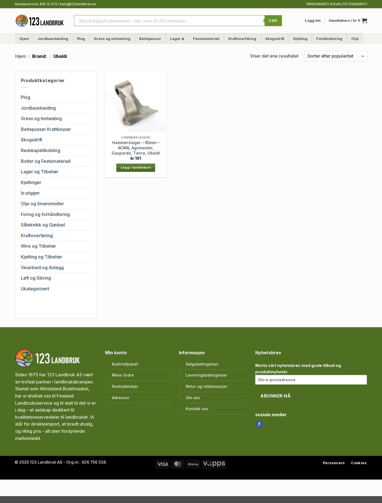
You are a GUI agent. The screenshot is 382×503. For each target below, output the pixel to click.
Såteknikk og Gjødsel (43, 225)
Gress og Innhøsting (41, 118)
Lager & (177, 39)
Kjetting (300, 39)
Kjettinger (31, 182)
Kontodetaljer (125, 386)
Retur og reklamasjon (206, 386)
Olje (355, 39)
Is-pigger (30, 193)
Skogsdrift (274, 39)
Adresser (121, 397)
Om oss (193, 397)
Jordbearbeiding (53, 39)
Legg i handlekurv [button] (135, 167)
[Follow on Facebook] (259, 424)
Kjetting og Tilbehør (41, 256)
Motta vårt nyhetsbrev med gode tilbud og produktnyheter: (311, 374)
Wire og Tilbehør (38, 246)
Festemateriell (206, 39)
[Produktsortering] (335, 56)
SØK (273, 20)
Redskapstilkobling (40, 150)
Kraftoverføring (242, 39)
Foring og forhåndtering (45, 214)
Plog (81, 39)
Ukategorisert (35, 288)
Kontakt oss (197, 408)
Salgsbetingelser (202, 364)
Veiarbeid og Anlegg (42, 267)
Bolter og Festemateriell (46, 161)
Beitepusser (150, 39)
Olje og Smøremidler (42, 203)
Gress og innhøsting (112, 39)
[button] (313, 21)
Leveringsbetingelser (206, 375)
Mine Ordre (123, 375)
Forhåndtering (329, 39)
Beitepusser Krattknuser (46, 129)
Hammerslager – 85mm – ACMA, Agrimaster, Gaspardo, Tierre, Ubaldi (136, 147)
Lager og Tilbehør (39, 171)
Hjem (24, 39)
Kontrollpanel (125, 364)
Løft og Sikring (36, 278)
